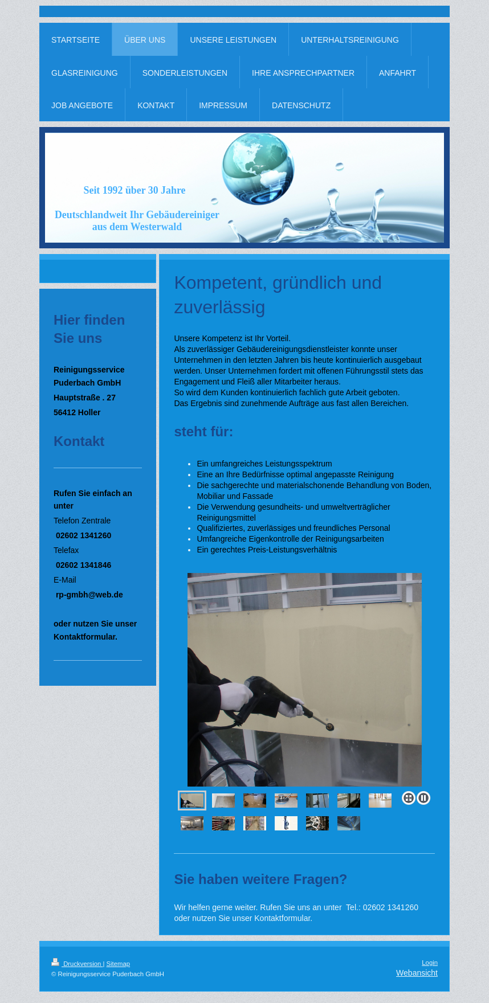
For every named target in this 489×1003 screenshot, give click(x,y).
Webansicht (417, 972)
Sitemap (119, 963)
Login (430, 962)
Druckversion (77, 963)
